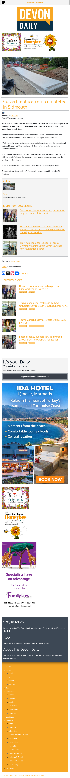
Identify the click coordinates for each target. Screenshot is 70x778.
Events (11, 694)
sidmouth (6, 197)
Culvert (12, 197)
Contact (5, 775)
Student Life (13, 742)
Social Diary (13, 764)
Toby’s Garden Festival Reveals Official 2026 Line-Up (42, 321)
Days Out (12, 713)
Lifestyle (9, 720)
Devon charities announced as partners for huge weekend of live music (42, 212)
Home (8, 666)
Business (12, 684)
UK (10, 677)
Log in (4, 266)
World (11, 680)
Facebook (61, 628)
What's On (10, 692)
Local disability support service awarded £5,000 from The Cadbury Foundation (40, 338)
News (8, 670)
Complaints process (38, 775)
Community (13, 709)
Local (11, 673)
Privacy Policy (13, 775)
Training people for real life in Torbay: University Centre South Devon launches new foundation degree (41, 245)
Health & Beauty (15, 753)
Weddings (10, 717)
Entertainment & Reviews (36, 326)
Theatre (12, 698)
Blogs (11, 723)
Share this (21, 273)
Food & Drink (14, 749)
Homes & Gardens (16, 761)
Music (11, 702)
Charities (31, 292)
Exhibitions (13, 706)
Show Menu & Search (35, 2)
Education (32, 309)
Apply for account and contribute (35, 376)
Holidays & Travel (16, 757)
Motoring (10, 768)
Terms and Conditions (25, 775)
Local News (15, 261)
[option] (35, 42)
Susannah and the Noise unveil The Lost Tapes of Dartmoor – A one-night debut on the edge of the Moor (42, 229)
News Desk (14, 116)
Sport (8, 688)
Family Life (13, 738)
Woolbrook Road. (21, 197)
